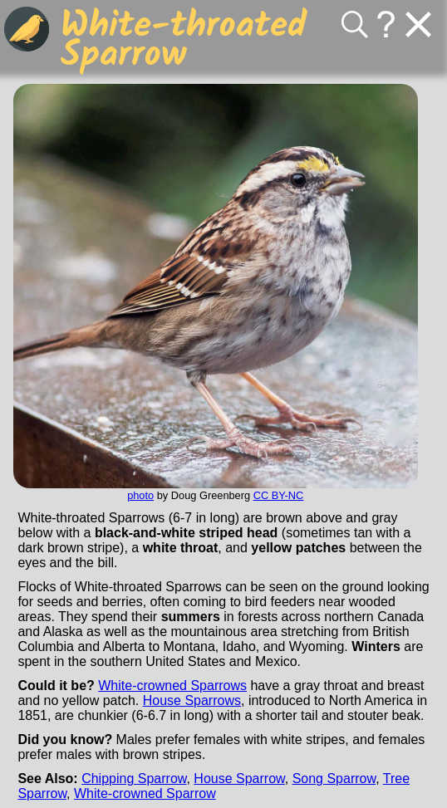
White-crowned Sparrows (172, 685)
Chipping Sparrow (133, 778)
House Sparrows (192, 700)
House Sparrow (239, 778)
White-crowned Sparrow (145, 793)
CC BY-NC (278, 495)
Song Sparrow (334, 778)
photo (140, 495)
